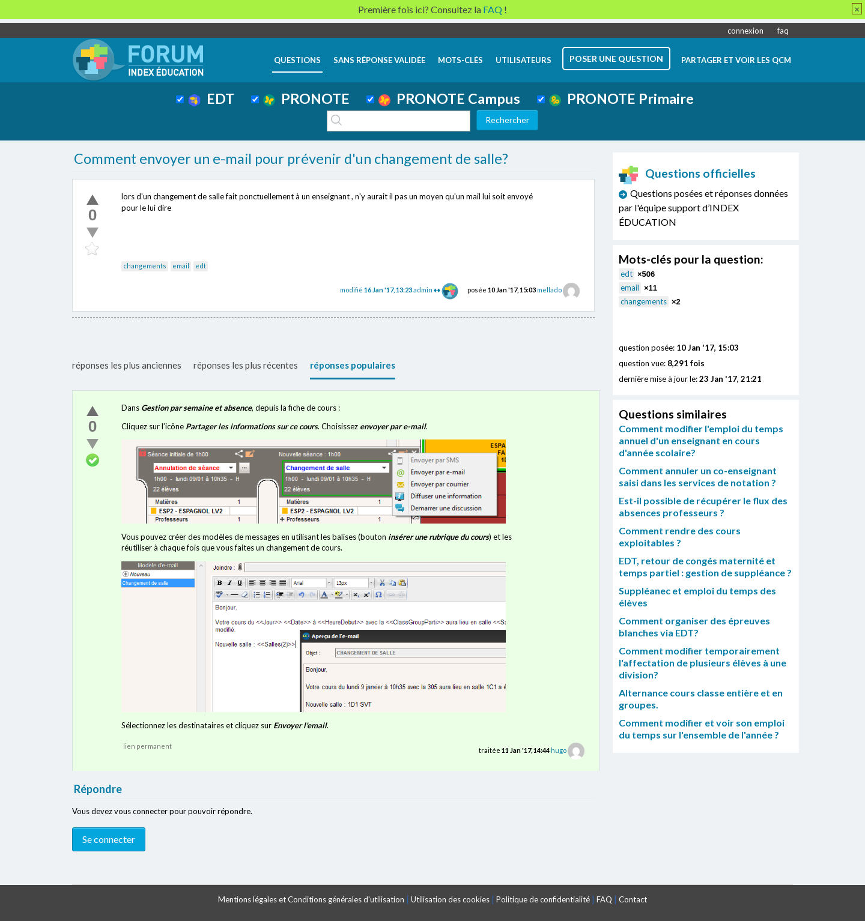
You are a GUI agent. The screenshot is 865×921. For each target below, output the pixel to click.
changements (144, 266)
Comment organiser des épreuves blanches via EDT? (694, 626)
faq (783, 30)
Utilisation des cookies (450, 899)
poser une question (616, 58)
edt (200, 266)
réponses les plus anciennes (126, 365)
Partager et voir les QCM (736, 60)
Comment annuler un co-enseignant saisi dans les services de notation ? (698, 476)
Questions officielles (687, 173)
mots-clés (460, 60)
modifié (376, 290)
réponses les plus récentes (245, 365)
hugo (558, 750)
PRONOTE (306, 98)
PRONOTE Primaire (621, 98)
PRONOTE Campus (449, 98)
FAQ (604, 899)
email (180, 266)
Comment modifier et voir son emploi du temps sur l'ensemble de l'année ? (702, 728)
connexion (745, 30)
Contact (633, 899)
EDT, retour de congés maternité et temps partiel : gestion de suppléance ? (705, 566)
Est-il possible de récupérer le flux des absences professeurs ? (703, 506)
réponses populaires (352, 365)
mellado (549, 290)
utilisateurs (523, 60)
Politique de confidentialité (543, 899)
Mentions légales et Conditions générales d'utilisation (311, 899)
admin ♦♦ (426, 290)
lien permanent (147, 746)
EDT (211, 98)
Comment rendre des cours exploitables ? (680, 536)
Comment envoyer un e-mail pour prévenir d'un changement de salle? (291, 158)
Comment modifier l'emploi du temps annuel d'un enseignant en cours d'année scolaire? (701, 440)
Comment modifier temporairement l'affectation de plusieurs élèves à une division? (702, 662)
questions (297, 60)
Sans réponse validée (379, 60)
